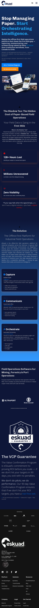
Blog (27, 583)
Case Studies (4, 586)
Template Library (5, 588)
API (26, 591)
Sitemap (28, 594)
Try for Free (26, 605)
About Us (4, 603)
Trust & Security (16, 583)
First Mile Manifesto (30, 580)
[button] (11, 408)
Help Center (28, 586)
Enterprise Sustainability (18, 586)
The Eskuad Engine (6, 580)
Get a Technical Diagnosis (12, 65)
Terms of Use (17, 605)
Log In (24, 603)
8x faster (29, 45)
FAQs (27, 588)
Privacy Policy (17, 603)
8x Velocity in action (10, 69)
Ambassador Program (7, 605)
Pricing (3, 583)
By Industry (15, 580)
